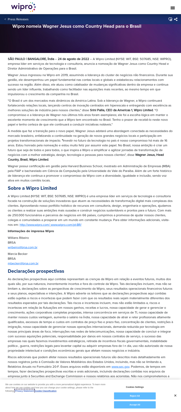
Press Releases (18, 19)
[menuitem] (175, 19)
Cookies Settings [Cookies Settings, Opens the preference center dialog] (135, 387)
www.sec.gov (120, 366)
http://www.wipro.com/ (35, 224)
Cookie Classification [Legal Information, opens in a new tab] (46, 391)
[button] (170, 19)
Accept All (135, 405)
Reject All (135, 396)
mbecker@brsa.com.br (23, 263)
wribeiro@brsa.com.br (22, 247)
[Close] (175, 395)
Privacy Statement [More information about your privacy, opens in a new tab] (24, 391)
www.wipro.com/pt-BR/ (66, 224)
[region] (90, 396)
